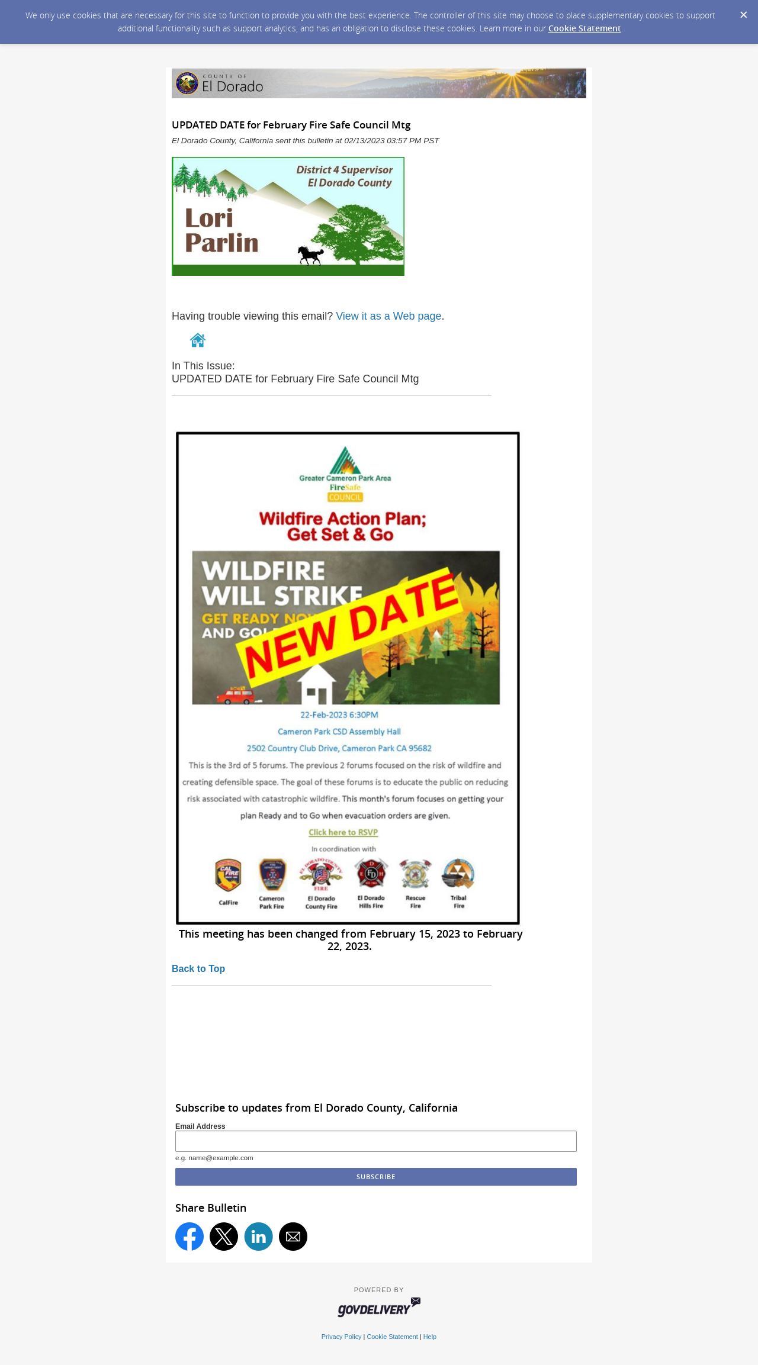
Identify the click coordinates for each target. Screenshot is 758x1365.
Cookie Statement (584, 28)
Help (429, 1336)
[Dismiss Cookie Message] (743, 11)
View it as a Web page (388, 316)
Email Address (200, 1126)
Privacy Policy (342, 1336)
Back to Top (198, 969)
